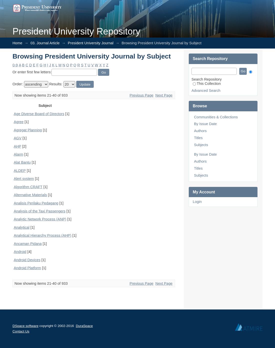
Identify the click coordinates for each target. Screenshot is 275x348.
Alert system (24, 179)
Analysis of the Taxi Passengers (40, 211)
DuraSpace (84, 326)
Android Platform (27, 268)
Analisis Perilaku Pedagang (36, 203)
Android (20, 252)
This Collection (207, 84)
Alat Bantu (22, 162)
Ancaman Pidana (28, 244)
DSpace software (25, 326)
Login (197, 202)
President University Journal (90, 43)
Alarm (18, 154)
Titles (198, 138)
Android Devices (27, 260)
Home (17, 43)
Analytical (22, 227)
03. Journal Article (45, 43)
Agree (19, 122)
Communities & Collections (216, 117)
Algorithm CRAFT (28, 187)
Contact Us (20, 331)
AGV (18, 138)
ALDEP (20, 171)
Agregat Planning (28, 130)
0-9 (15, 65)
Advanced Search (206, 91)
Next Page (164, 95)
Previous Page (141, 95)
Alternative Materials (30, 195)
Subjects (201, 145)
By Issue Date (205, 124)
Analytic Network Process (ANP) (40, 219)
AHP (17, 146)
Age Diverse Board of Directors (39, 114)
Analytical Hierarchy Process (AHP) (43, 235)
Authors (200, 131)
